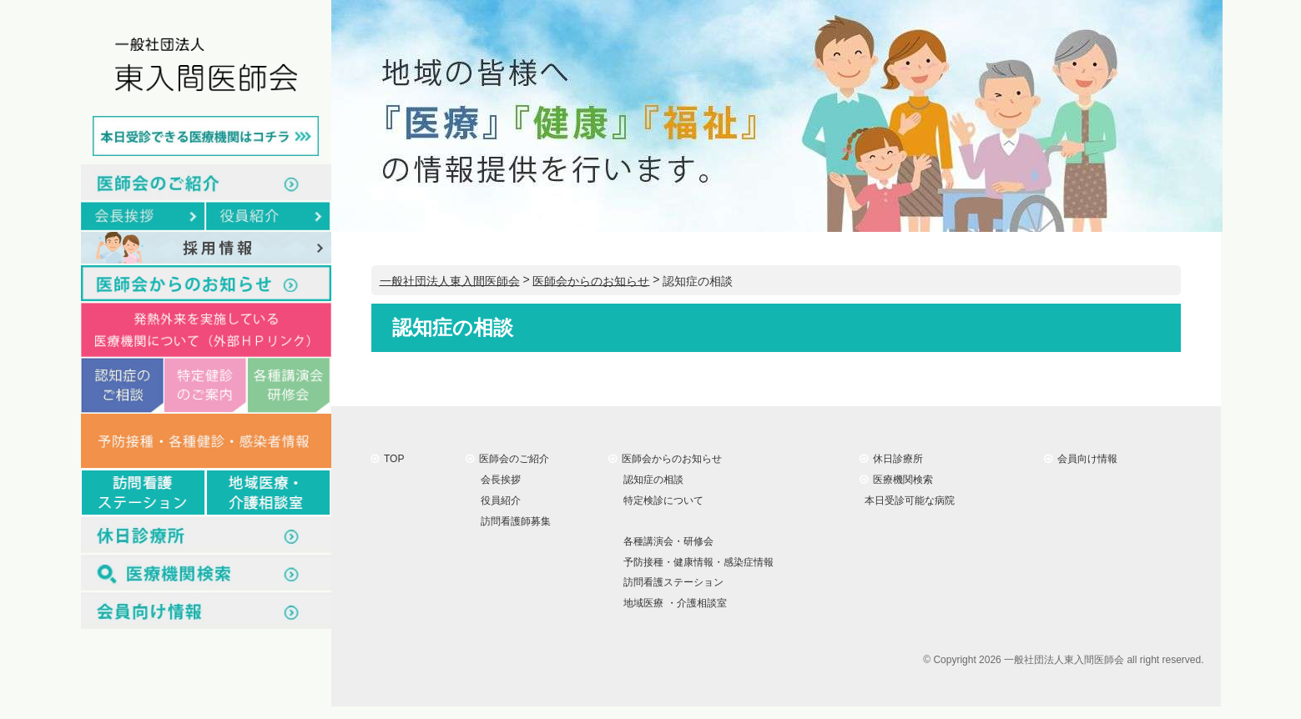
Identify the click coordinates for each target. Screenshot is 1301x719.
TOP (388, 459)
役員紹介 (499, 500)
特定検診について (661, 500)
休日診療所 (892, 459)
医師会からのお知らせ (665, 459)
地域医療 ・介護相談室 (672, 603)
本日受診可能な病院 (908, 500)
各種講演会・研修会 (666, 541)
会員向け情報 (1081, 459)
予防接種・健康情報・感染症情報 (696, 561)
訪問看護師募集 (514, 521)
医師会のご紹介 (508, 459)
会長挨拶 (499, 479)
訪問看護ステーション (671, 582)
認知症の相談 (651, 479)
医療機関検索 (897, 479)
